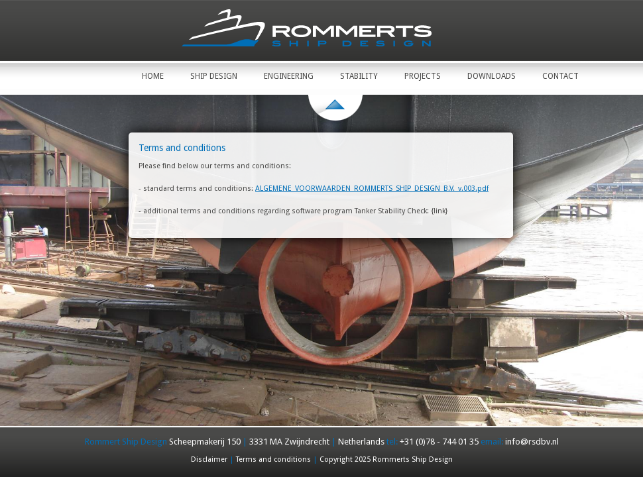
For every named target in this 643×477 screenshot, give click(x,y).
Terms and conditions (273, 459)
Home (153, 76)
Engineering (289, 76)
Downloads (491, 76)
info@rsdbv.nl (532, 442)
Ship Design (213, 76)
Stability (359, 76)
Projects (422, 76)
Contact (560, 76)
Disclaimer (209, 459)
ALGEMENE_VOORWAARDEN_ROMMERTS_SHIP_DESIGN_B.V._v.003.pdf (372, 188)
